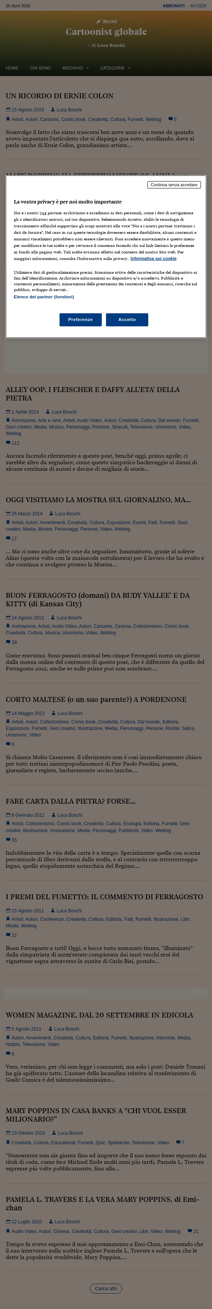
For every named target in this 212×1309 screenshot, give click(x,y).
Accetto (127, 319)
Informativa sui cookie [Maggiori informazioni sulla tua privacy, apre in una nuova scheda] (154, 258)
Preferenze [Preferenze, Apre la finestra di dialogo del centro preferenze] (80, 319)
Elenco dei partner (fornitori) (44, 297)
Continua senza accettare (174, 184)
